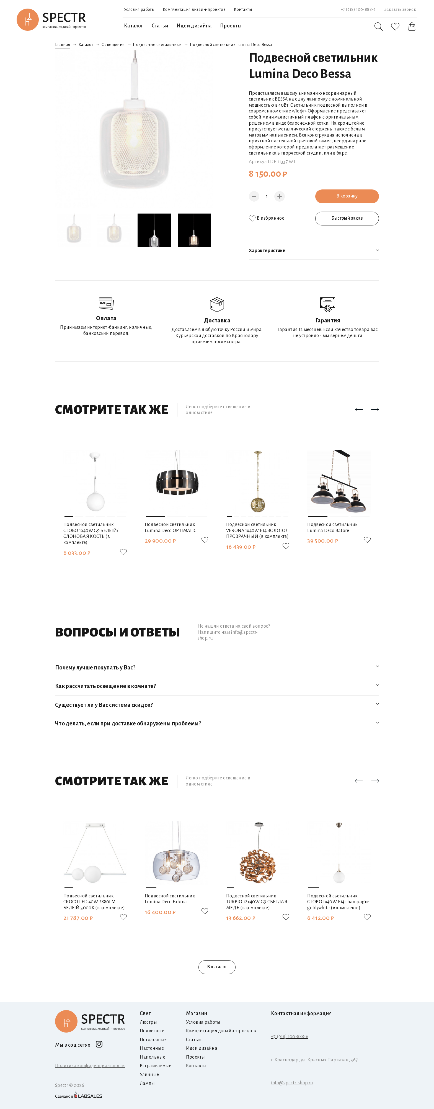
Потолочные (153, 1039)
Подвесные (152, 1030)
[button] (359, 410)
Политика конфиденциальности (90, 1065)
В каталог (217, 966)
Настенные (152, 1048)
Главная (62, 44)
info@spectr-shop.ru (292, 1082)
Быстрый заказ (347, 218)
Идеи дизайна (194, 26)
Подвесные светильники (157, 44)
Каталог (133, 26)
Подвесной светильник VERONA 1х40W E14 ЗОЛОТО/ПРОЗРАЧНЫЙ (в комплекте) (257, 530)
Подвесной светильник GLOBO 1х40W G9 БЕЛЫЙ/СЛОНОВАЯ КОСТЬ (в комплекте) (90, 533)
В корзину (347, 196)
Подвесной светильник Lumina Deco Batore (332, 527)
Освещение (113, 44)
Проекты (231, 26)
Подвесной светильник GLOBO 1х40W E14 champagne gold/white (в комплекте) (338, 902)
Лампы (147, 1083)
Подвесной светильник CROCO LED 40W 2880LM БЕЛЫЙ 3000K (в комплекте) (94, 902)
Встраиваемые (155, 1065)
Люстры (148, 1022)
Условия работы (139, 9)
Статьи (160, 26)
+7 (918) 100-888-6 (358, 9)
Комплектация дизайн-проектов (194, 9)
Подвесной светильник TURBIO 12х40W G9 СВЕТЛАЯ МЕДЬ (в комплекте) (257, 902)
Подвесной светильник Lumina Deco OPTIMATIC (171, 527)
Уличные (149, 1074)
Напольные (152, 1057)
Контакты (243, 9)
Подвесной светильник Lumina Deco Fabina (170, 899)
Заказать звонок (400, 9)
